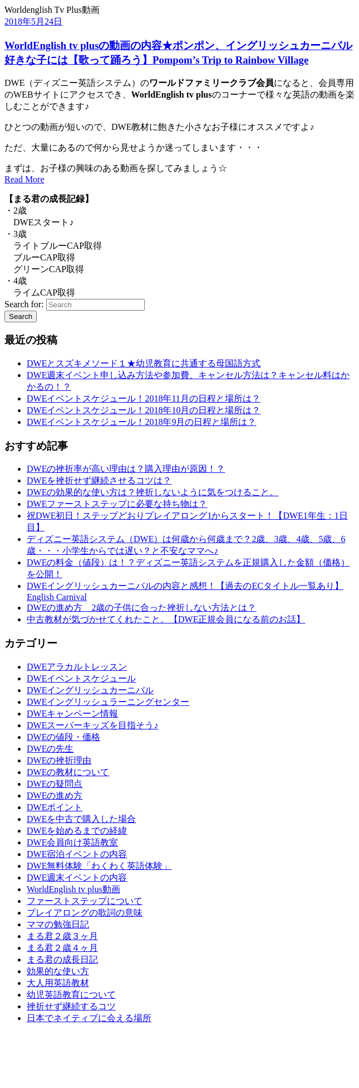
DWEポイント (54, 807)
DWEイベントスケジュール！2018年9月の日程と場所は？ (141, 422)
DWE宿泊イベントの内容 (77, 854)
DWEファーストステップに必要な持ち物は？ (117, 504)
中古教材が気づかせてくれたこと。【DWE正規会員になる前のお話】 (166, 619)
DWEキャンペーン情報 (72, 713)
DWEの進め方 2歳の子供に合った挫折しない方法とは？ (141, 607)
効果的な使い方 (58, 971)
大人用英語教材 (58, 983)
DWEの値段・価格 (63, 737)
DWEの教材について (68, 772)
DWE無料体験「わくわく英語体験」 (99, 866)
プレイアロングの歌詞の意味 (84, 912)
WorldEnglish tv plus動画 (73, 889)
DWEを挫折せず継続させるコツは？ (99, 480)
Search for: (24, 304)
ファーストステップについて (84, 901)
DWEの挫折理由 (59, 760)
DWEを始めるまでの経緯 (77, 830)
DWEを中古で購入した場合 (81, 819)
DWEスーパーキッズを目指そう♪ (92, 725)
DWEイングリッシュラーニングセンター (108, 702)
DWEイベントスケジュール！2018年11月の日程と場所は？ (143, 398)
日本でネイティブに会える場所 (89, 1018)
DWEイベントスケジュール (81, 678)
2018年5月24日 (33, 21)
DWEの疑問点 (54, 784)
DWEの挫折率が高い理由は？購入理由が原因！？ (126, 468)
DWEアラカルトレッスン (77, 666)
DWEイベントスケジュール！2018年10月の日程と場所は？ (143, 410)
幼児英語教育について (71, 994)
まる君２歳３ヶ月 (62, 936)
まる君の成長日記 (62, 959)
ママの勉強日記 (58, 924)
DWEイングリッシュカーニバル (90, 690)
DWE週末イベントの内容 (77, 877)
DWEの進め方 (54, 795)
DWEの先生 (50, 748)
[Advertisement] (60, 1058)
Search (20, 316)
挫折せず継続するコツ (71, 1006)
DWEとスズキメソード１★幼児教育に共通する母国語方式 (143, 363)
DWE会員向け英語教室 (72, 842)
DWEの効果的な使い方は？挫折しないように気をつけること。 (152, 492)
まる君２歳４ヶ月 (62, 947)
